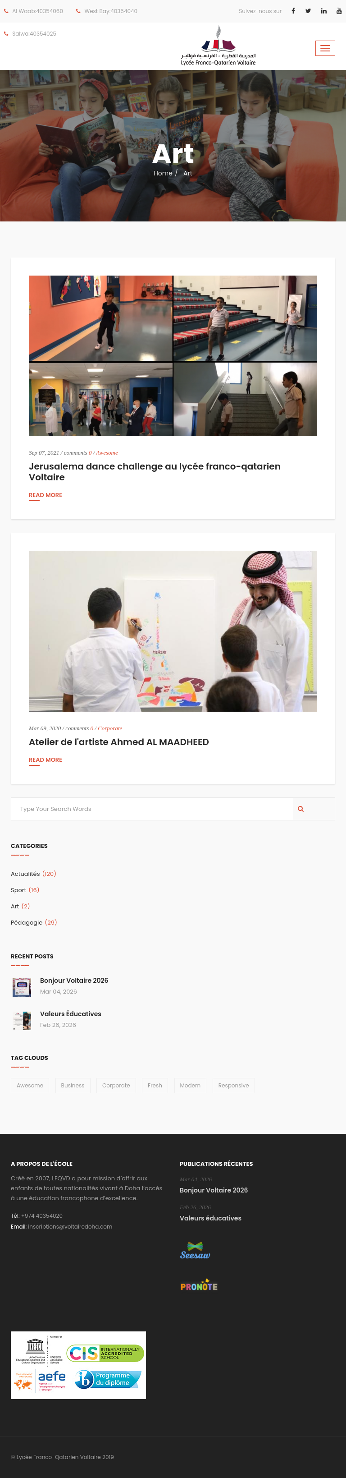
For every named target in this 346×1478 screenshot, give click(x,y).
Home (163, 173)
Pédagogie (34, 922)
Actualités (33, 874)
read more (45, 495)
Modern (190, 1085)
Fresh (155, 1085)
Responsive (234, 1085)
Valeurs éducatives (70, 1013)
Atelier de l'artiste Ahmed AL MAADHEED (119, 742)
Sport (25, 890)
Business (73, 1085)
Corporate (110, 728)
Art (20, 906)
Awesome (107, 452)
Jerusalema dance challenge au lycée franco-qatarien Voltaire (155, 471)
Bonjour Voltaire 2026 (74, 980)
